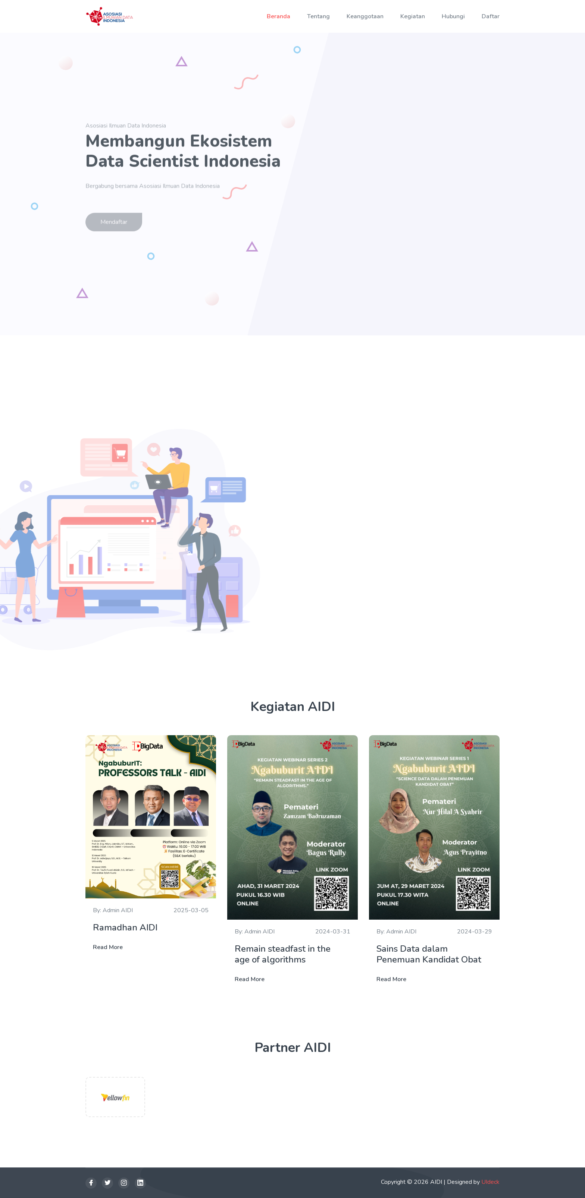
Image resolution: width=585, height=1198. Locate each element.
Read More (108, 947)
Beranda (278, 16)
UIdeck (490, 1182)
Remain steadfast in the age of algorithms (283, 954)
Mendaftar (113, 224)
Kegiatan (412, 16)
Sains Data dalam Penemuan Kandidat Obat (430, 954)
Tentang (318, 16)
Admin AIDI (118, 910)
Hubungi (453, 16)
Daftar (491, 16)
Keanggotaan (365, 16)
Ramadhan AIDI (125, 927)
